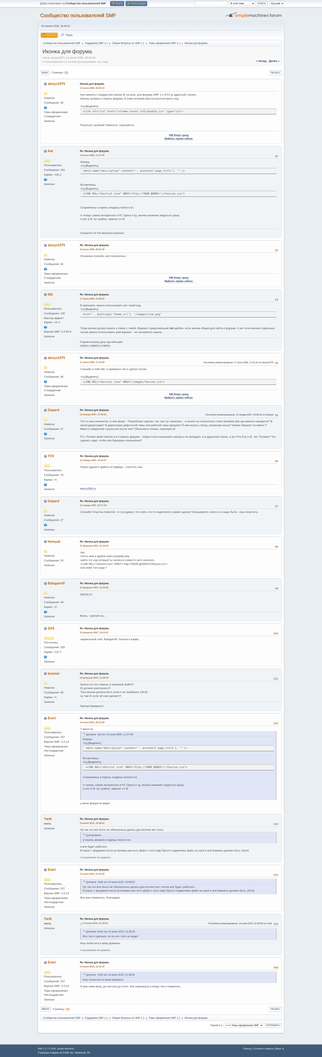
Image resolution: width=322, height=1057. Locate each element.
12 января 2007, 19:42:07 (93, 460)
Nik (50, 294)
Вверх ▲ (279, 1048)
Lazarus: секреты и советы (95, 345)
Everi (52, 718)
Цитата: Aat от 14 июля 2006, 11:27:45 (109, 734)
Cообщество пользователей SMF (78, 15)
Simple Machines (65, 1048)
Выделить (92, 106)
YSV (51, 456)
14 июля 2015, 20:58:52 (92, 823)
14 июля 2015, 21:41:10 (92, 966)
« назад (261, 60)
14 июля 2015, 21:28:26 (92, 874)
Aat (50, 151)
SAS (51, 628)
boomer (54, 673)
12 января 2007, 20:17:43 (93, 505)
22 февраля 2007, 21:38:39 (94, 678)
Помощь (247, 1048)
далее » (274, 60)
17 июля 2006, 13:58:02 (92, 298)
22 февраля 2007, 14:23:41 (94, 632)
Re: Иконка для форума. (94, 151)
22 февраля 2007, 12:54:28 (94, 587)
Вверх (45, 1009)
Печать (275, 73)
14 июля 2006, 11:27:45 (92, 155)
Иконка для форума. (92, 83)
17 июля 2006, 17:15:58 (92, 362)
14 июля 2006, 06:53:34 (92, 88)
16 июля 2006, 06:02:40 (92, 249)
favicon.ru (86, 594)
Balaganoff (56, 583)
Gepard (53, 410)
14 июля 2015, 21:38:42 (95, 923)
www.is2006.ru (88, 488)
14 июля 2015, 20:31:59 (92, 722)
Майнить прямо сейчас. (178, 138)
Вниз (45, 73)
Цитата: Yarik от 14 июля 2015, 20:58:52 (110, 882)
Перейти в (216, 1025)
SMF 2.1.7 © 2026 (47, 1048)
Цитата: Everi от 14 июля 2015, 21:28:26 (110, 931)
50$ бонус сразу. (179, 135)
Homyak (54, 541)
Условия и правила (263, 1048)
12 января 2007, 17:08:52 (93, 414)
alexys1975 (56, 84)
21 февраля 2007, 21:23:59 (94, 546)
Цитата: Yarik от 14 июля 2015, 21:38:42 (110, 974)
